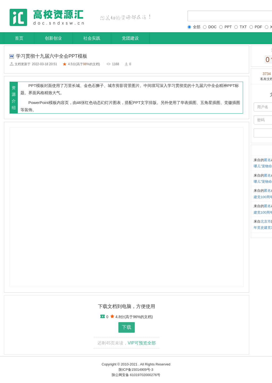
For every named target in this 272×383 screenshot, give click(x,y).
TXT (240, 27)
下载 (126, 327)
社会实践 (91, 38)
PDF (255, 27)
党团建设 (130, 38)
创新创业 (53, 38)
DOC (210, 27)
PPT (225, 27)
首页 (19, 38)
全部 (194, 27)
